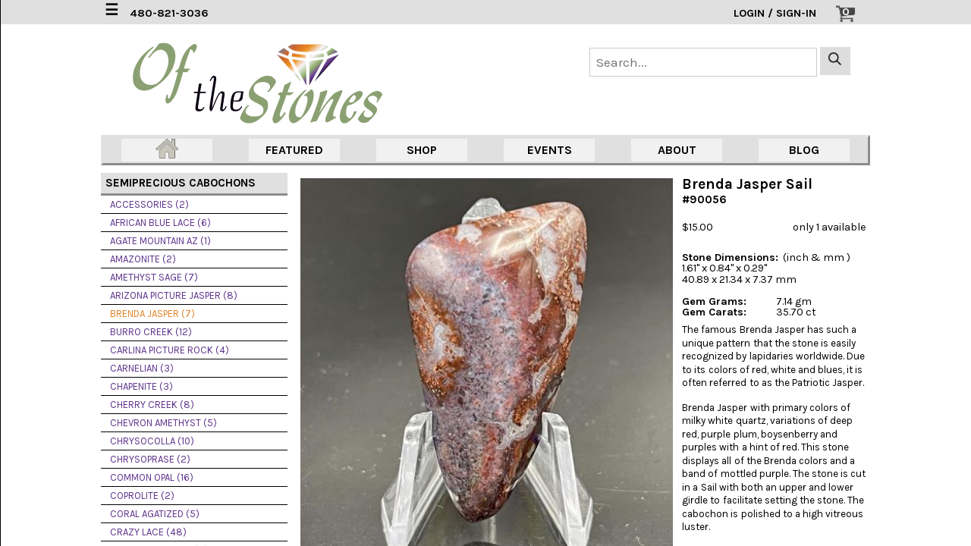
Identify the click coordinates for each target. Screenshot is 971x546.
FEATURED (294, 150)
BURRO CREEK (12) (151, 331)
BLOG (804, 150)
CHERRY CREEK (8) (152, 404)
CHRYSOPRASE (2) (150, 459)
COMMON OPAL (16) (151, 477)
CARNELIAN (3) (142, 368)
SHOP (422, 150)
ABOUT (677, 150)
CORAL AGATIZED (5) (155, 513)
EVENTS (549, 150)
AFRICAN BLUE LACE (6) (160, 222)
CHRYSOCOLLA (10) (152, 441)
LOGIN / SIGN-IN (775, 13)
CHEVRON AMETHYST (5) (163, 422)
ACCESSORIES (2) (149, 204)
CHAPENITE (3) (141, 386)
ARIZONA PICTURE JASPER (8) (173, 295)
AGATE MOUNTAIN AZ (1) (160, 240)
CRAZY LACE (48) (148, 532)
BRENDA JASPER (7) (152, 313)
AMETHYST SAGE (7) (154, 277)
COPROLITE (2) (142, 495)
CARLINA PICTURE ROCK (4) (169, 350)
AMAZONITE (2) (143, 259)
